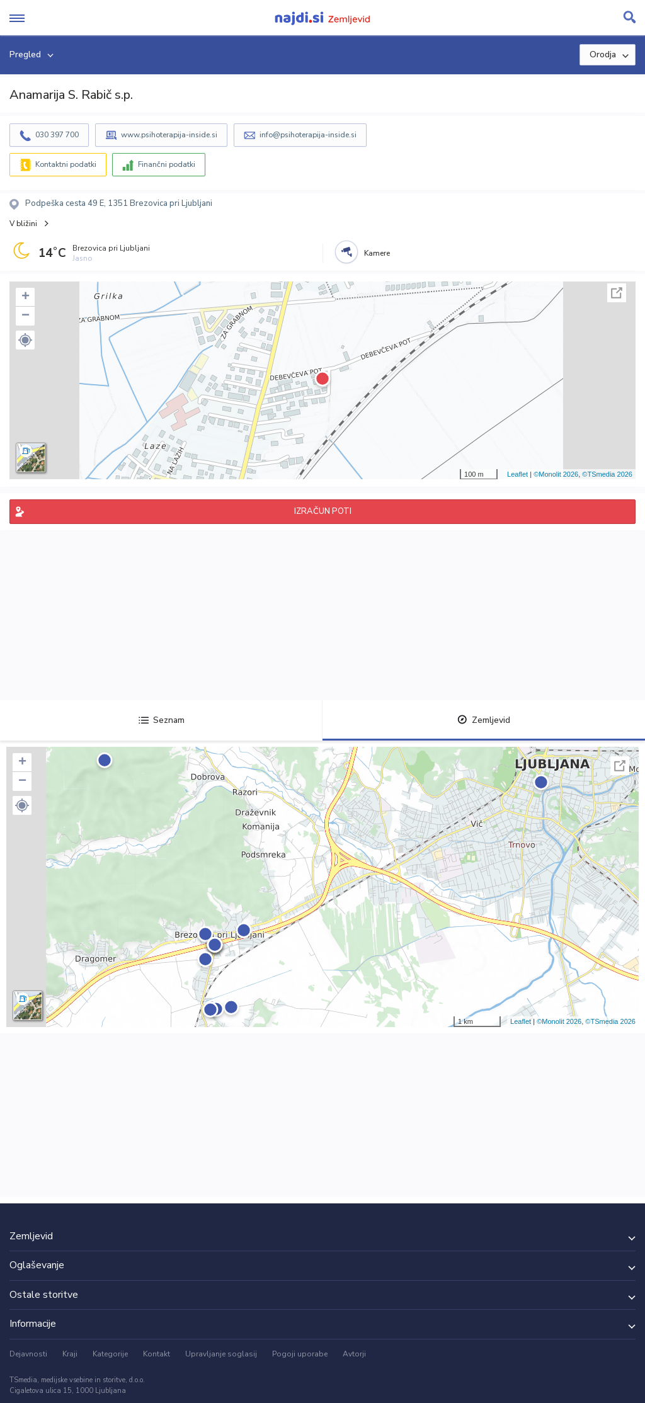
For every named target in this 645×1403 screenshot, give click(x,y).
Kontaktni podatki (65, 164)
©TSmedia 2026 (607, 474)
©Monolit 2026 (556, 474)
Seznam (162, 720)
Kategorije (110, 1354)
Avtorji (354, 1354)
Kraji (69, 1354)
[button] (25, 340)
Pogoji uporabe (300, 1354)
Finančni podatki (166, 164)
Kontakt (156, 1354)
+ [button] (25, 297)
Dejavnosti (28, 1354)
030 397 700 (57, 135)
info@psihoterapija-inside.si (308, 135)
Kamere (377, 253)
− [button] (25, 316)
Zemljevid (483, 720)
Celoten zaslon (616, 292)
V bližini (23, 224)
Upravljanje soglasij (221, 1354)
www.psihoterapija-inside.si (169, 135)
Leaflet (517, 474)
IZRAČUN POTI (322, 511)
